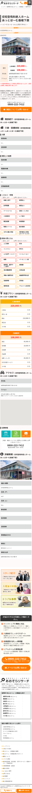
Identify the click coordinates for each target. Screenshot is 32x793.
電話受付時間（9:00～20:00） (15, 446)
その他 (5, 735)
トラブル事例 (6, 759)
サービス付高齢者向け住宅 (10, 731)
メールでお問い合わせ (17, 668)
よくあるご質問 (7, 771)
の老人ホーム (10, 696)
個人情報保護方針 (7, 781)
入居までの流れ (7, 748)
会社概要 (5, 776)
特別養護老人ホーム (8, 738)
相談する (9, 790)
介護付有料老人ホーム (9, 726)
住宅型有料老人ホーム (6, 30)
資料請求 (16, 436)
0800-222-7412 (16, 660)
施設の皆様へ (6, 768)
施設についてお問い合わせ (17, 109)
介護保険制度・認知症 (9, 765)
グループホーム (7, 733)
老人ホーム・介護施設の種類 (10, 751)
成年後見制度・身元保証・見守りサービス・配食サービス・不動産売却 (17, 762)
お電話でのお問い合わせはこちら (16, 104)
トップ (3, 6)
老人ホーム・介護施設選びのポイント (13, 753)
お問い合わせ (26, 436)
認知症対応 (3, 35)
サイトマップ (6, 778)
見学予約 (6, 436)
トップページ (6, 746)
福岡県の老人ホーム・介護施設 (15, 6)
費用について (6, 756)
